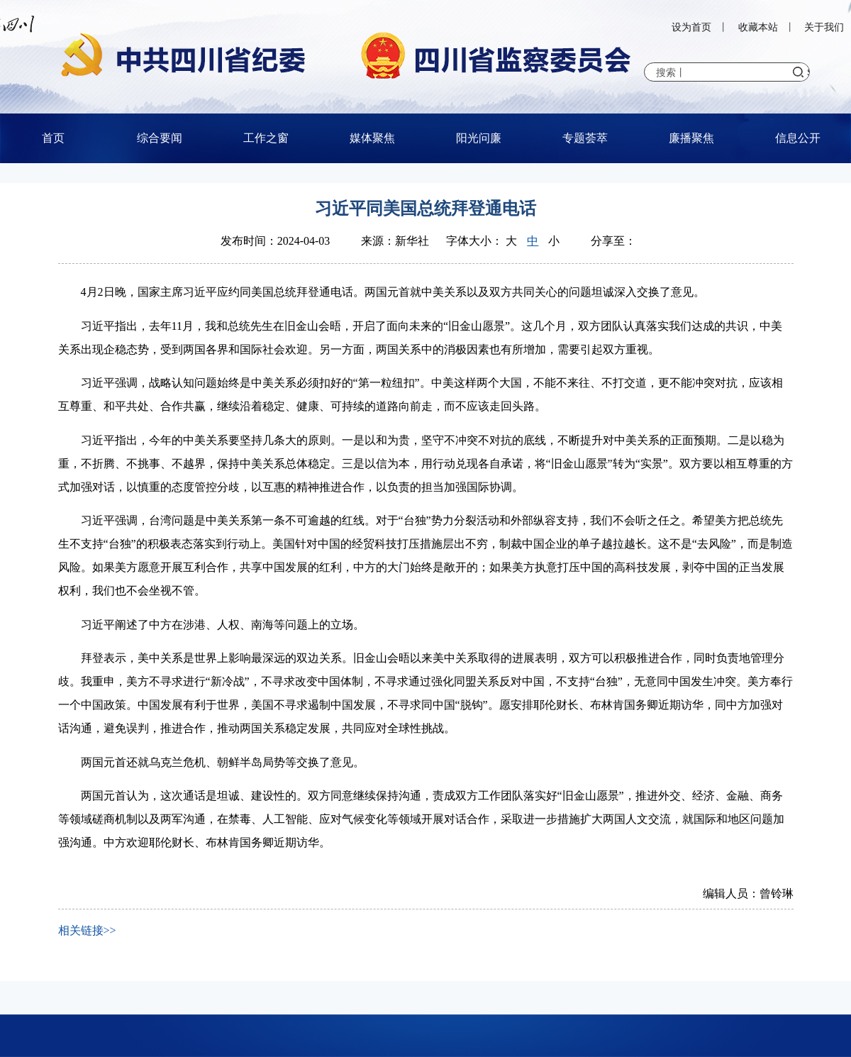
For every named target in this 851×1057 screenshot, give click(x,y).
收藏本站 (758, 27)
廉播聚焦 (691, 138)
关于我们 (824, 27)
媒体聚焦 (372, 138)
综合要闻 (159, 138)
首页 (53, 138)
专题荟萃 (585, 138)
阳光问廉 (478, 138)
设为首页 (691, 27)
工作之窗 (266, 138)
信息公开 (798, 138)
